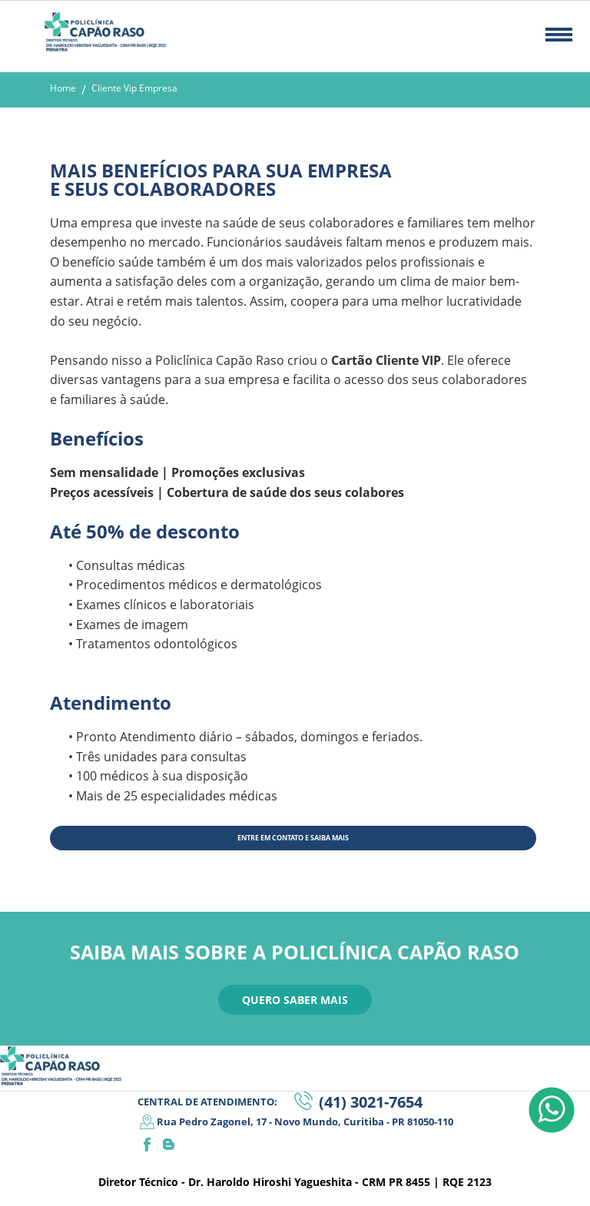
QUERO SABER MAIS (295, 999)
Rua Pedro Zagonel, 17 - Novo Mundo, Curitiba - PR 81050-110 (305, 1121)
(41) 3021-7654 (371, 1102)
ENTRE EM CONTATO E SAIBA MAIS (293, 838)
